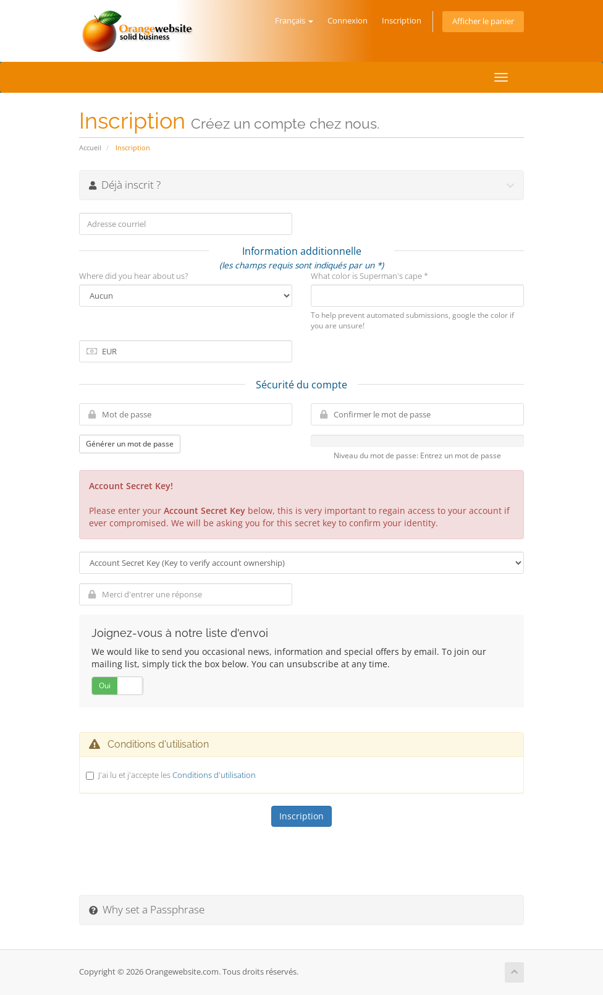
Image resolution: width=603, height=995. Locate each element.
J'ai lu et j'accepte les (177, 774)
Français (294, 20)
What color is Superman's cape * (369, 275)
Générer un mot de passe (130, 443)
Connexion (347, 20)
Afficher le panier (483, 21)
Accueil (90, 147)
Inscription (401, 20)
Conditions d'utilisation (214, 774)
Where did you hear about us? (133, 275)
